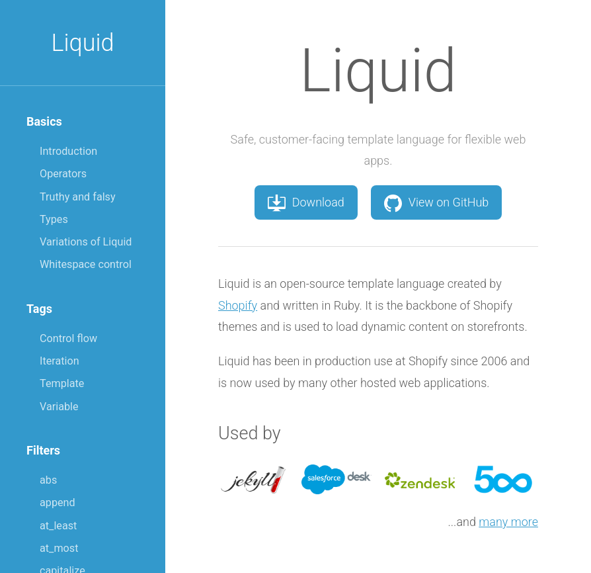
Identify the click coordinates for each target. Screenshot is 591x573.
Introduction (68, 151)
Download (306, 202)
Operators (63, 173)
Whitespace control (86, 264)
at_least (58, 525)
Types (54, 219)
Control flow (68, 338)
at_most (59, 548)
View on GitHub (436, 202)
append (57, 502)
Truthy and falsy (78, 197)
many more (508, 522)
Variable (59, 406)
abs (48, 480)
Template (62, 383)
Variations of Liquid (86, 242)
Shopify (237, 305)
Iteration (59, 361)
